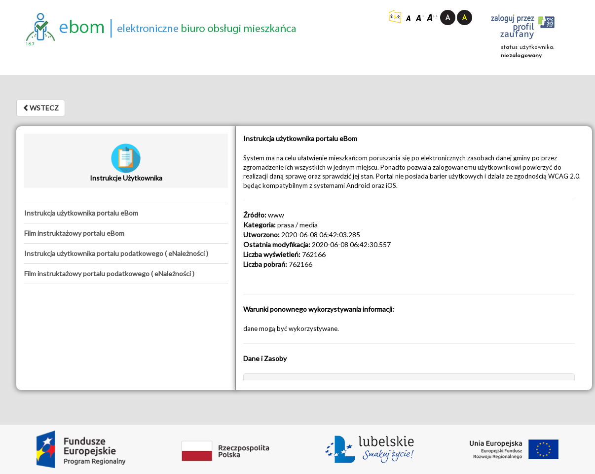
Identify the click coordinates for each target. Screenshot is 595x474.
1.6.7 (30, 44)
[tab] (125, 213)
